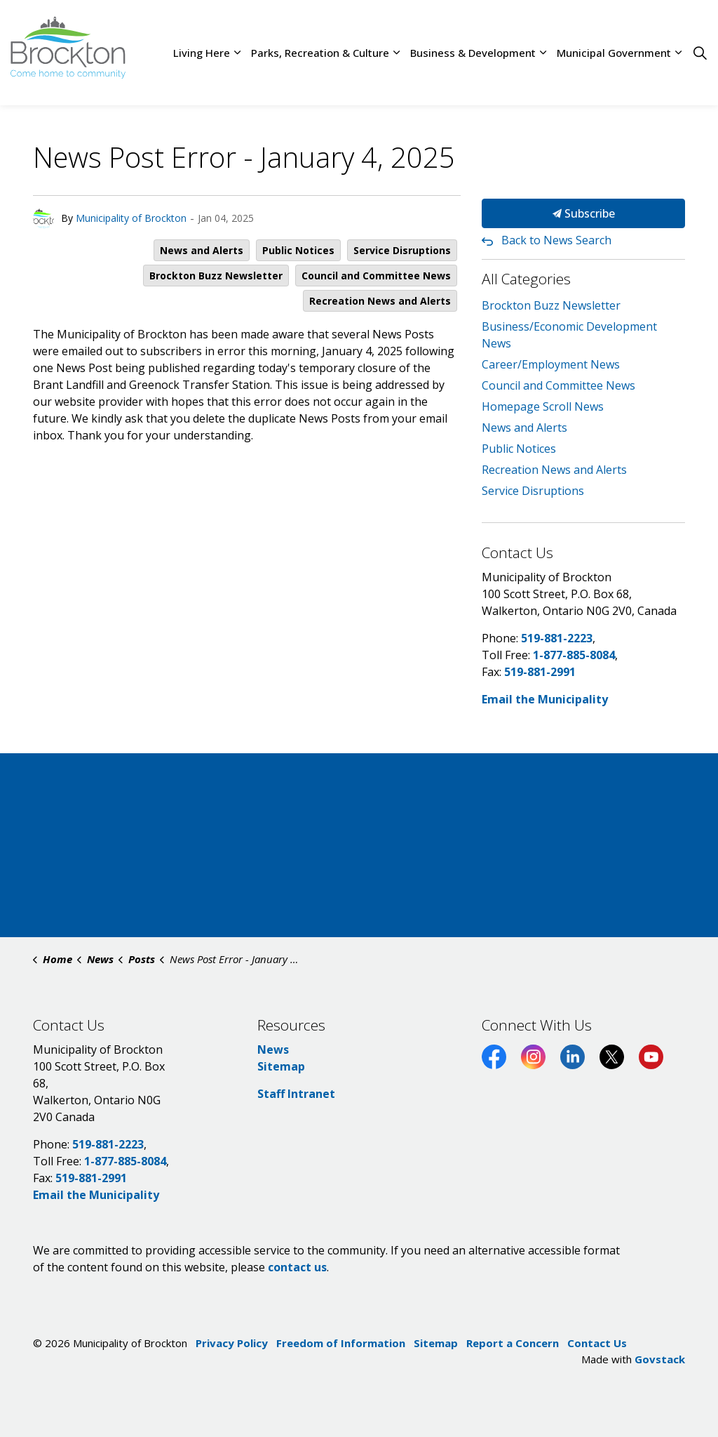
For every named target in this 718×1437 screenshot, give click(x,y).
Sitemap (281, 1066)
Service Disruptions (402, 250)
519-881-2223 (556, 638)
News (273, 1049)
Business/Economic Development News (569, 335)
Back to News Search (556, 240)
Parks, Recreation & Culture (320, 53)
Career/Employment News (551, 364)
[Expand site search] (699, 52)
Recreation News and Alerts (380, 300)
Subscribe (583, 213)
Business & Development (473, 53)
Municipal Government (614, 53)
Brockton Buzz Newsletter (216, 275)
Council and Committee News (376, 275)
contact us (297, 1267)
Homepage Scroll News (543, 406)
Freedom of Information (340, 1343)
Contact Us (597, 1343)
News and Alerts (201, 250)
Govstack (660, 1359)
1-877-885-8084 (574, 655)
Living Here (201, 53)
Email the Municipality (545, 699)
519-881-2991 (540, 672)
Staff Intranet (296, 1093)
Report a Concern (512, 1343)
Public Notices (298, 250)
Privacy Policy (232, 1343)
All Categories (526, 279)
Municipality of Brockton (131, 218)
